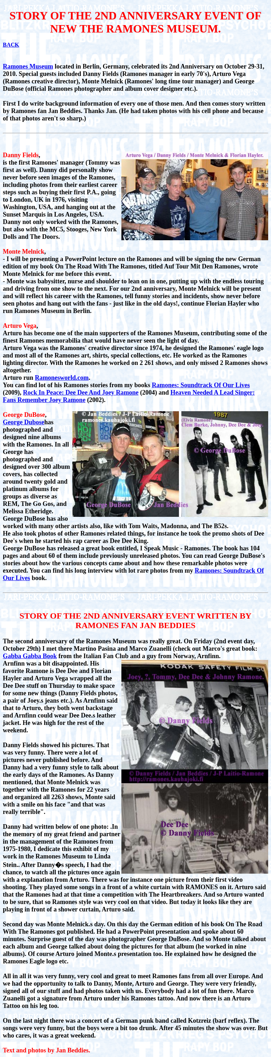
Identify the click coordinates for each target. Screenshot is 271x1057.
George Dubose (23, 422)
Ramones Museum (28, 66)
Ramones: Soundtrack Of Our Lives (201, 385)
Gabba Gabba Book (30, 656)
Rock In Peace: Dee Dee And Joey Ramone (80, 392)
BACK (11, 45)
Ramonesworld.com (62, 377)
